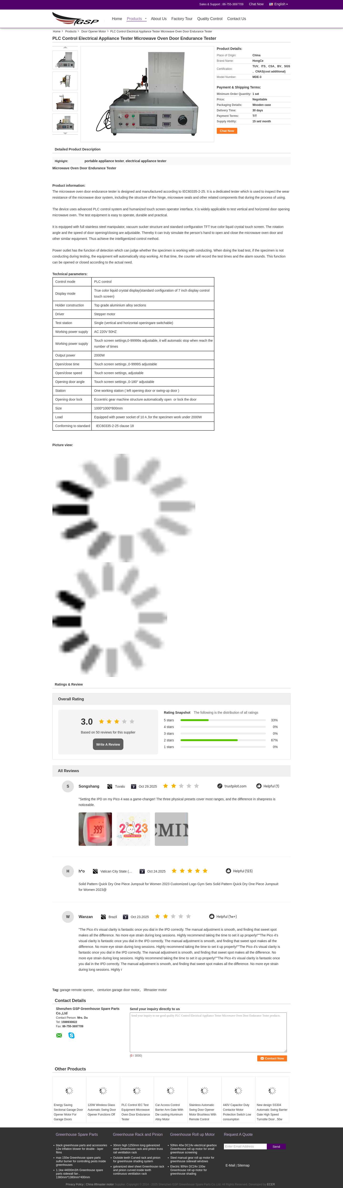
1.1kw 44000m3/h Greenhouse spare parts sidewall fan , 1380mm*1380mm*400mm (79, 1173)
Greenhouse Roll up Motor (192, 1134)
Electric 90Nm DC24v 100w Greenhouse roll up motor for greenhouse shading (188, 1170)
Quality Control (209, 19)
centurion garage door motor (118, 990)
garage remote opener (76, 990)
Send (276, 1146)
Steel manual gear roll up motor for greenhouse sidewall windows (192, 1159)
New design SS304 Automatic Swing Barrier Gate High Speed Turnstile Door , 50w (272, 1112)
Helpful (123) (243, 871)
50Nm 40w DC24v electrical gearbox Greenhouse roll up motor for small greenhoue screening (193, 1149)
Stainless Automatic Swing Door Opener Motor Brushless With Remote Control (202, 1112)
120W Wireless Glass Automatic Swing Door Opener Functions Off (102, 1109)
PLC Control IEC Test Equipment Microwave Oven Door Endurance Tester (135, 1112)
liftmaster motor (155, 990)
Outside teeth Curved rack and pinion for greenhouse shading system (136, 1159)
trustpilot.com (236, 786)
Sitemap (243, 1165)
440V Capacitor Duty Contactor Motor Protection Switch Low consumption (237, 1112)
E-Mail (230, 1165)
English (282, 3)
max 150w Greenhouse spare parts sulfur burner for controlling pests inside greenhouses (81, 1161)
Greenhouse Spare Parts (77, 1134)
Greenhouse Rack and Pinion (138, 1134)
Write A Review (108, 744)
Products (134, 19)
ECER (271, 1184)
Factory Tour (182, 19)
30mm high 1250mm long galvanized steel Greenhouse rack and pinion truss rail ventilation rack (138, 1149)
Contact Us (236, 19)
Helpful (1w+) (227, 917)
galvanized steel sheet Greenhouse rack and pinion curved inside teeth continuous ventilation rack (138, 1170)
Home (117, 19)
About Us (159, 19)
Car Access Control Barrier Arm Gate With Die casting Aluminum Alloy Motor (169, 1112)
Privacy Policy (75, 1184)
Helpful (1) (271, 786)
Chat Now (256, 4)
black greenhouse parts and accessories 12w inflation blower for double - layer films (81, 1149)
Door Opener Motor (93, 31)
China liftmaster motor (100, 1184)
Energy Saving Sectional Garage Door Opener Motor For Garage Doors (68, 1112)
